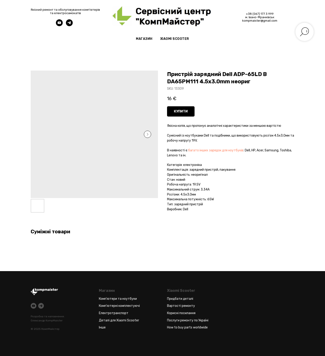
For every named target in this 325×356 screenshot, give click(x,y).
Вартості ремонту (181, 306)
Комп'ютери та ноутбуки (118, 299)
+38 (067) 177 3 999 (260, 13)
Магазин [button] (144, 39)
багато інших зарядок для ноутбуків (215, 150)
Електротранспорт (113, 313)
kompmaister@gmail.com (259, 20)
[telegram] (69, 25)
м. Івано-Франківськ (259, 17)
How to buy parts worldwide (187, 327)
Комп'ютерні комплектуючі (119, 306)
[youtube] (59, 25)
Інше (102, 327)
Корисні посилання (181, 313)
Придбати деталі (180, 299)
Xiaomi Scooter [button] (174, 39)
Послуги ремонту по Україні (187, 320)
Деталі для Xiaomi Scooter (119, 320)
